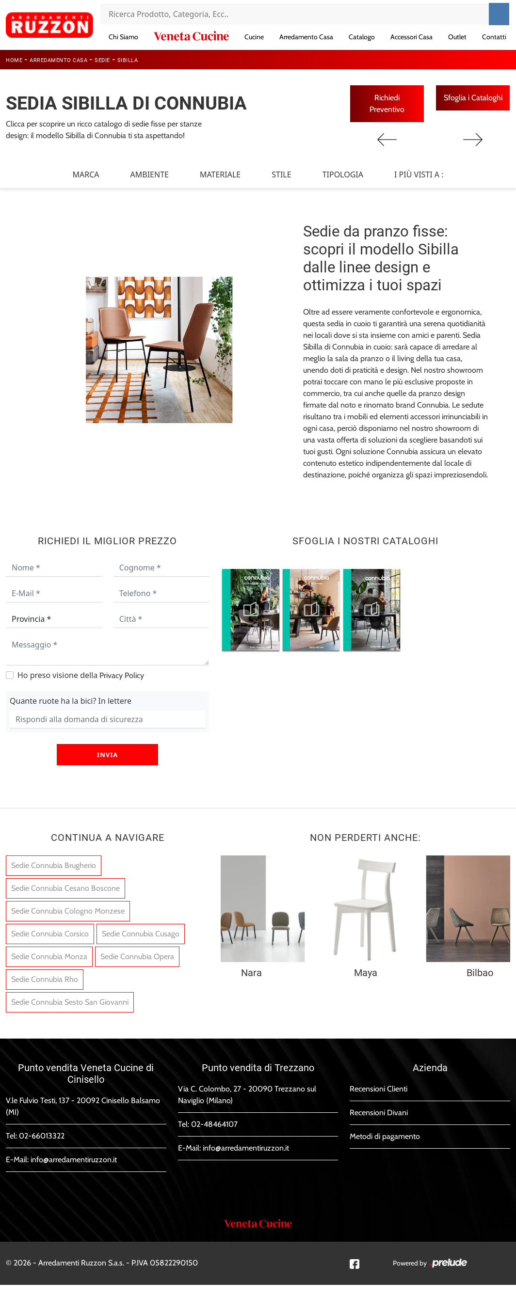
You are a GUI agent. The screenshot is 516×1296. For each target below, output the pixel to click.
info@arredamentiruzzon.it (74, 1160)
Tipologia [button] (342, 175)
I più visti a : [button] (419, 175)
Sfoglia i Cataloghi (473, 97)
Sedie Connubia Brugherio (53, 865)
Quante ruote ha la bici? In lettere (70, 701)
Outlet (457, 36)
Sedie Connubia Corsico (50, 934)
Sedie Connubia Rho (44, 979)
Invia (107, 755)
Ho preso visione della (80, 675)
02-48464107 (214, 1124)
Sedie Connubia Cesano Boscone (65, 888)
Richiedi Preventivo (387, 103)
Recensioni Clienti (378, 1089)
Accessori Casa (411, 36)
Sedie (102, 60)
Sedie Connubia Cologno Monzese (68, 911)
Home (14, 60)
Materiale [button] (220, 175)
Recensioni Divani (379, 1113)
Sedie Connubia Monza (49, 957)
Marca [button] (85, 175)
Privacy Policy (121, 675)
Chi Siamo (123, 36)
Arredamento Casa (306, 36)
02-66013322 (41, 1136)
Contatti (494, 36)
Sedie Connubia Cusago (140, 934)
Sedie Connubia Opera (137, 957)
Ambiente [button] (149, 175)
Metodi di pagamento (385, 1136)
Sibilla (127, 60)
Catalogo (362, 36)
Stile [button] (281, 175)
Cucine (254, 36)
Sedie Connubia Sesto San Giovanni (70, 1002)
